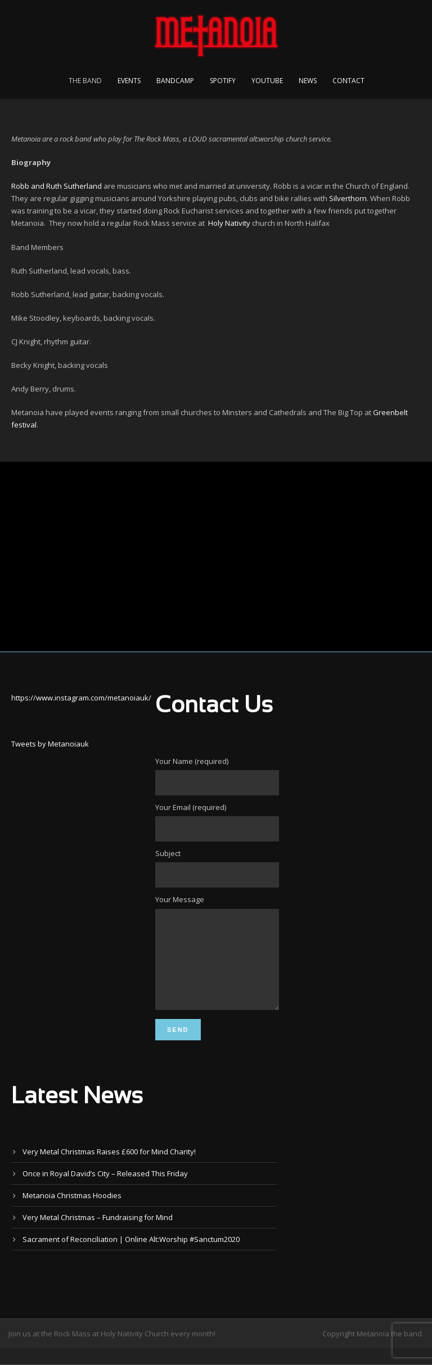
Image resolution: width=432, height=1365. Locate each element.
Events (129, 80)
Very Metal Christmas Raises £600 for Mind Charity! (109, 1168)
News (308, 80)
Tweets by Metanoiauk (50, 744)
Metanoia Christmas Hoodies (72, 1212)
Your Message (216, 962)
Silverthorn (348, 198)
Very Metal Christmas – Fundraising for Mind (97, 1234)
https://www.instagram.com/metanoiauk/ (81, 698)
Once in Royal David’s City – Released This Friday (105, 1190)
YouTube (267, 80)
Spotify (223, 80)
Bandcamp (175, 80)
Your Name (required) (216, 775)
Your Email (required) (216, 821)
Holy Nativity (229, 223)
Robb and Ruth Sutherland (56, 186)
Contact (348, 80)
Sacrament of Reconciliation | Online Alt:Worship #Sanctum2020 (131, 1256)
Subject (216, 868)
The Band (85, 80)
